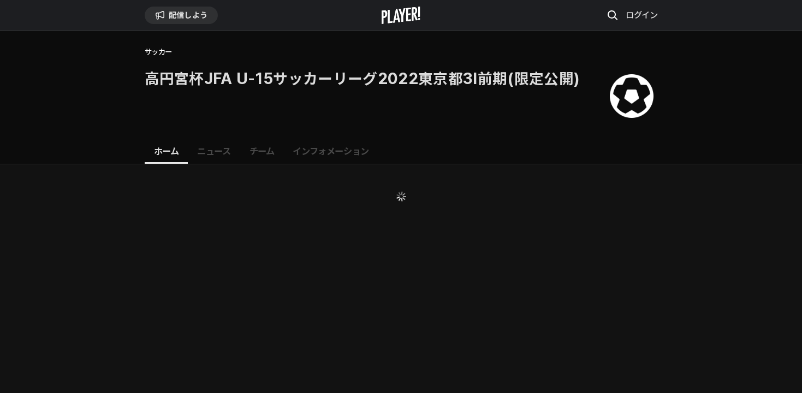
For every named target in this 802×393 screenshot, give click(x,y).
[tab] (166, 152)
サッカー (158, 52)
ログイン (641, 15)
